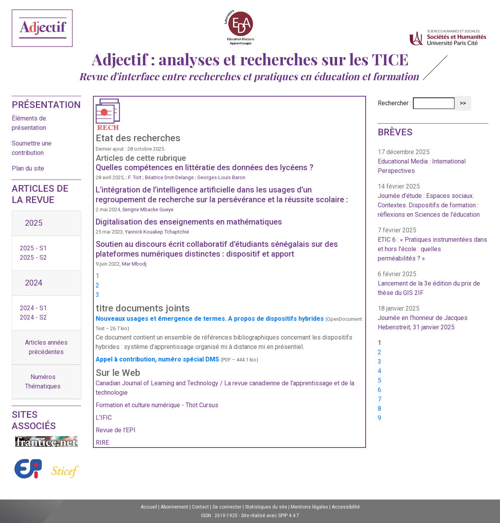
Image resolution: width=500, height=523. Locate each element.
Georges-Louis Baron (221, 177)
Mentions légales (309, 507)
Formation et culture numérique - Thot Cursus (157, 405)
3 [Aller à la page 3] (97, 294)
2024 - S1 (33, 308)
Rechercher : (394, 103)
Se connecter (226, 507)
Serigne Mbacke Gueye (147, 209)
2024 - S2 (33, 317)
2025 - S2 (33, 257)
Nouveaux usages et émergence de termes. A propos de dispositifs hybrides (210, 318)
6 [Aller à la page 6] (379, 390)
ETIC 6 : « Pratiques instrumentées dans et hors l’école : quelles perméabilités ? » (432, 249)
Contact (200, 507)
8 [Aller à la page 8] (379, 408)
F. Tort (134, 177)
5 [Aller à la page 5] (379, 380)
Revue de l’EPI (116, 430)
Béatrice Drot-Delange (170, 177)
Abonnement (174, 507)
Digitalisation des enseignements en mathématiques (189, 221)
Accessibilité (346, 507)
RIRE (102, 442)
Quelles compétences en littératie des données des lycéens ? (204, 167)
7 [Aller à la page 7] (379, 399)
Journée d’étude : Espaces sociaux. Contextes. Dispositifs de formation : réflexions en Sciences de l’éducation (429, 205)
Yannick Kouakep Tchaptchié (157, 232)
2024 (33, 283)
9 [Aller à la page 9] (379, 418)
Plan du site (28, 168)
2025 (33, 223)
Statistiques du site (266, 507)
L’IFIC (104, 417)
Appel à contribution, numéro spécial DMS (157, 359)
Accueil (149, 507)
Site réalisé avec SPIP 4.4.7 (270, 515)
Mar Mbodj (134, 264)
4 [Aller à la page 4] (379, 371)
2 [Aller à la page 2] (97, 285)
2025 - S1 (33, 248)
